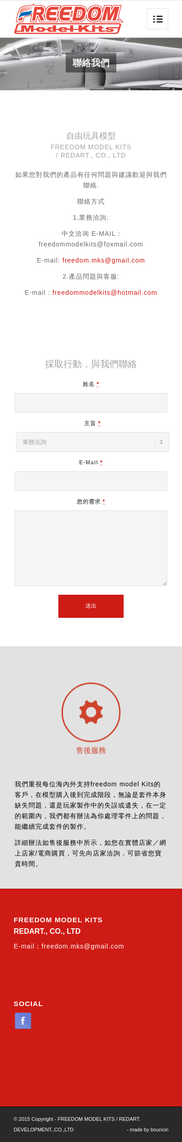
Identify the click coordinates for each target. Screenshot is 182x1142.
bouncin (160, 1129)
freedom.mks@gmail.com (104, 260)
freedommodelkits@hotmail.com (104, 292)
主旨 (92, 423)
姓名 (91, 384)
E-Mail (90, 462)
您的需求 (91, 501)
